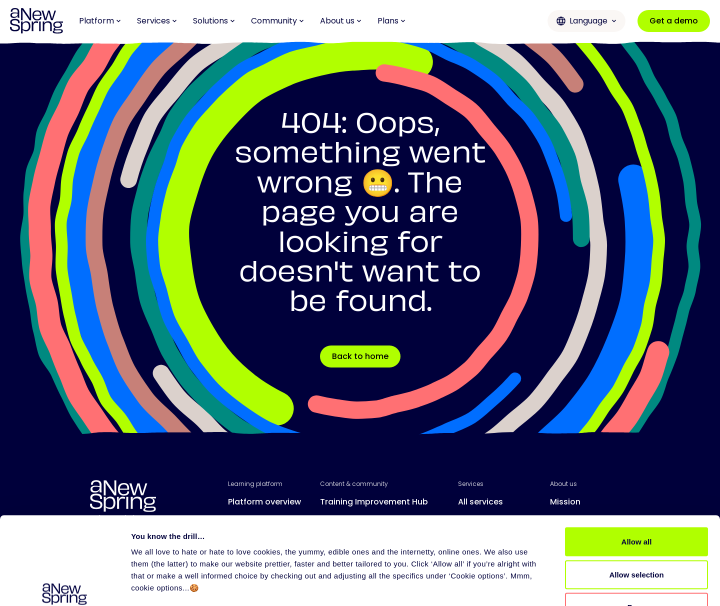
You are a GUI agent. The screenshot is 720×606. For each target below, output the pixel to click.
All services (480, 502)
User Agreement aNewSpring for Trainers (349, 594)
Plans (392, 20)
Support (474, 522)
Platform (100, 20)
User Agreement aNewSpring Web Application (495, 594)
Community (277, 20)
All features (251, 522)
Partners (475, 542)
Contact (567, 542)
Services (157, 20)
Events (333, 542)
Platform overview (264, 502)
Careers (566, 522)
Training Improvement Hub (374, 502)
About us (341, 20)
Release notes (257, 542)
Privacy (261, 594)
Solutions (214, 20)
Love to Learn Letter (359, 522)
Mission (565, 502)
